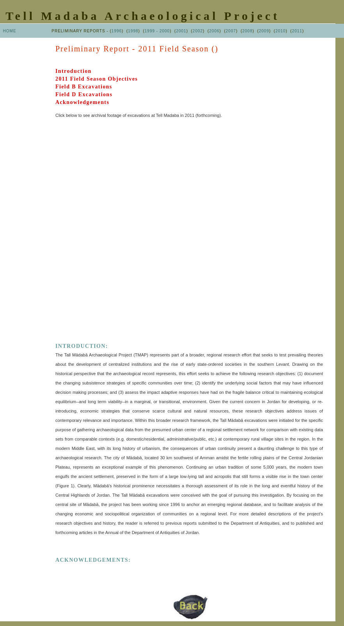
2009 (264, 31)
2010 (280, 31)
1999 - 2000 (157, 31)
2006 (214, 31)
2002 (198, 31)
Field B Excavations (83, 87)
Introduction (73, 71)
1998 (133, 31)
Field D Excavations (83, 94)
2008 (247, 31)
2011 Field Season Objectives (96, 79)
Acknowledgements (82, 102)
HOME (9, 31)
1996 (117, 31)
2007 (231, 31)
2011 (297, 31)
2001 (181, 31)
